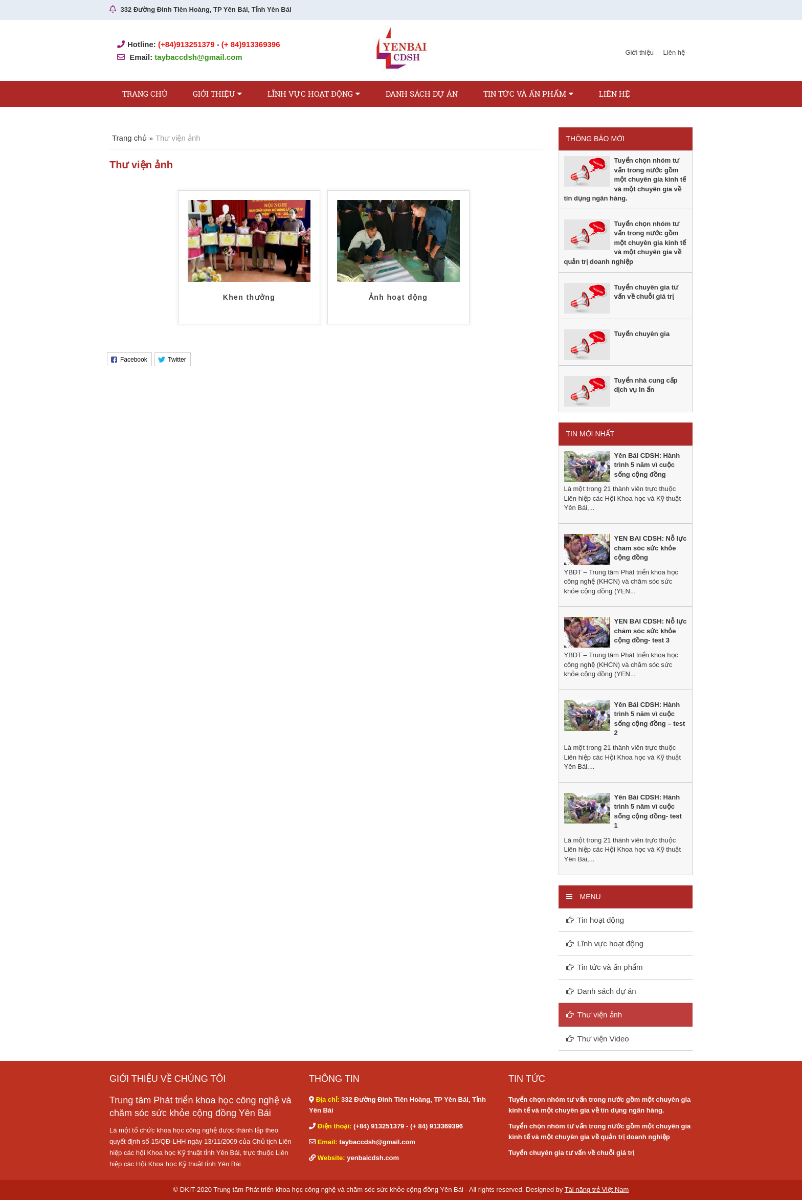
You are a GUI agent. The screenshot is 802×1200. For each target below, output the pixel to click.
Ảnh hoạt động (398, 297)
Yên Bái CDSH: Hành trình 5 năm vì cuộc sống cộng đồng (647, 465)
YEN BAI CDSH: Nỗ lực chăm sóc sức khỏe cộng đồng (650, 548)
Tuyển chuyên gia (642, 334)
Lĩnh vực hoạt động (310, 93)
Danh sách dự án (422, 93)
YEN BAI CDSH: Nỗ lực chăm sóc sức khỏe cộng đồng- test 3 (650, 630)
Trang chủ (144, 93)
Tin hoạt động (601, 920)
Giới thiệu (639, 52)
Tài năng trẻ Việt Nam (597, 1189)
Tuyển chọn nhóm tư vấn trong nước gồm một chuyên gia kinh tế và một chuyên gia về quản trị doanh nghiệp (625, 242)
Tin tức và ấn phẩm (524, 93)
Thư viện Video (603, 1038)
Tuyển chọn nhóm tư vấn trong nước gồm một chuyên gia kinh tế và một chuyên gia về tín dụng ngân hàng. (625, 179)
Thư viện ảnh (599, 1014)
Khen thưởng (249, 297)
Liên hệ (674, 52)
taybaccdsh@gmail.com (198, 57)
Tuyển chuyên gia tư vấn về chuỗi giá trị (571, 1153)
